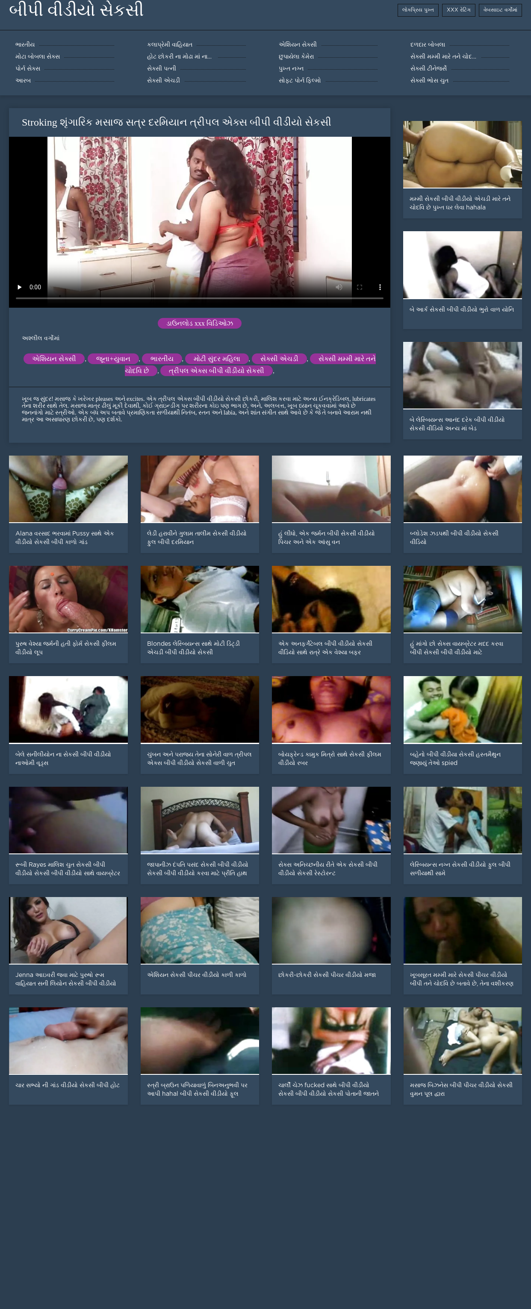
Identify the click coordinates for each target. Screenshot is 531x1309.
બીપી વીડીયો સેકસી (76, 10)
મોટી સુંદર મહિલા (217, 358)
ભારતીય (162, 358)
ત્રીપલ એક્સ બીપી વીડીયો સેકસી (216, 370)
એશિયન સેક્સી (54, 358)
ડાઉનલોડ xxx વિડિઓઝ (199, 323)
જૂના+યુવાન (113, 358)
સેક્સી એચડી (279, 358)
